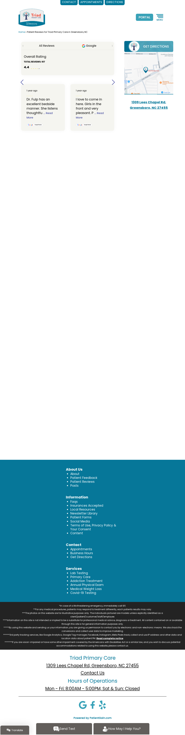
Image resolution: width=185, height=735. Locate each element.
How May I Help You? (121, 729)
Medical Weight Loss (86, 589)
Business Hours (81, 553)
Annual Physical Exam (87, 585)
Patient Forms (81, 517)
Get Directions (81, 557)
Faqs (74, 502)
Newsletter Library (84, 513)
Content (76, 533)
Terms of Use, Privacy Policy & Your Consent (93, 527)
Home (22, 31)
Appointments (81, 549)
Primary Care (80, 577)
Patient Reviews (82, 482)
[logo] (32, 17)
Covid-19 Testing (83, 593)
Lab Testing (79, 573)
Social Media (80, 521)
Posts (74, 485)
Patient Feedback (83, 478)
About (74, 474)
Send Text (64, 729)
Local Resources (82, 509)
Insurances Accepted (86, 505)
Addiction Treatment (86, 581)
